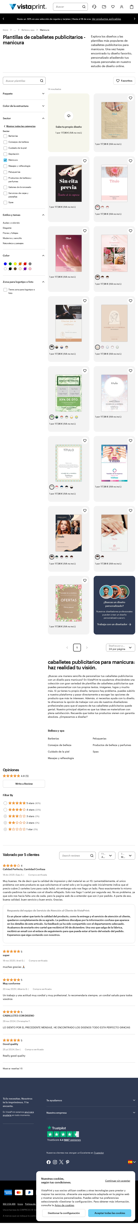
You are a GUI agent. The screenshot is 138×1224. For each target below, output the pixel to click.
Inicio (5, 30)
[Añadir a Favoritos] (130, 102)
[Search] (92, 859)
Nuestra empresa (91, 1116)
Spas (96, 755)
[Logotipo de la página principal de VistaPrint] (28, 7)
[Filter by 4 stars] (5, 813)
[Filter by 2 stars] (5, 826)
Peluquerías (99, 742)
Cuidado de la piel (58, 755)
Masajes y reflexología (61, 761)
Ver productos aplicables (106, 18)
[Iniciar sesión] (122, 6)
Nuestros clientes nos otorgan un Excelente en (75, 1156)
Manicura (44, 30)
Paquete (8, 97)
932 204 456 (9, 1207)
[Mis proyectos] (104, 6)
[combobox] (68, 6)
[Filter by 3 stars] (5, 820)
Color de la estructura (15, 109)
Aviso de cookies (64, 1205)
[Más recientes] (126, 859)
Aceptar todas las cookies (110, 1212)
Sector (7, 121)
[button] (67, 651)
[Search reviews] (75, 859)
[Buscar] (84, 7)
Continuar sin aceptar (117, 1180)
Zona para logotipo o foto (18, 285)
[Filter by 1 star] (5, 833)
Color (6, 259)
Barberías (53, 742)
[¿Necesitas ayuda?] (94, 6)
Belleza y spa (28, 30)
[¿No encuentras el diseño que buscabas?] (114, 609)
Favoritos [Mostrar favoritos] (124, 84)
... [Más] (15, 29)
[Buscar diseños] (42, 84)
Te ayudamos (91, 1104)
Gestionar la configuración (64, 1212)
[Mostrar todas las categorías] (19, 130)
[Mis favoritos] (113, 6)
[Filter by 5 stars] (5, 807)
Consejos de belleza (59, 748)
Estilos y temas (11, 218)
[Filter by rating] (107, 859)
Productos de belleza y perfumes (112, 748)
